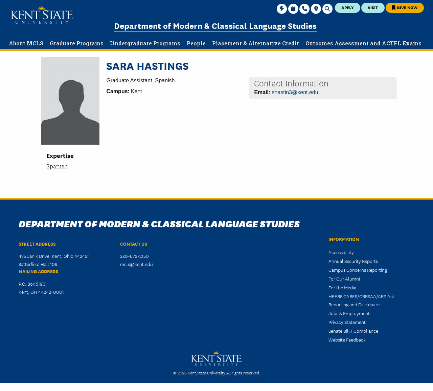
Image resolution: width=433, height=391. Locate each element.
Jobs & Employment (349, 313)
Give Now (404, 7)
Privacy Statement (347, 322)
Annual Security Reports (353, 261)
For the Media (342, 287)
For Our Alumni (344, 278)
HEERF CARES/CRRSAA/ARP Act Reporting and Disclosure (361, 300)
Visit (373, 7)
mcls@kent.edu (136, 264)
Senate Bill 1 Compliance (353, 330)
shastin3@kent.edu (295, 92)
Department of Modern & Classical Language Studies (215, 25)
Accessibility (341, 252)
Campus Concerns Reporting (357, 269)
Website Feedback (347, 339)
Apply (347, 7)
